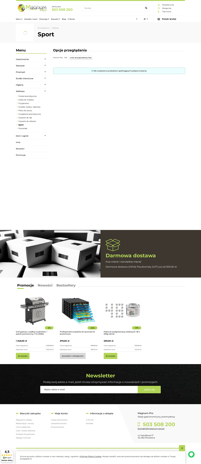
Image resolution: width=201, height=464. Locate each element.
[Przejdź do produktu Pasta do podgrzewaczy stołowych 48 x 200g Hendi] (122, 314)
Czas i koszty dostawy (25, 430)
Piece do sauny (25, 110)
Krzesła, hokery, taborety (29, 107)
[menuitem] (19, 18)
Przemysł (20, 72)
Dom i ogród (22, 136)
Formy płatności (23, 427)
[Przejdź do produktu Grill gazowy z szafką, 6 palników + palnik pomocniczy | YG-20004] (34, 314)
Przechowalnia (57, 427)
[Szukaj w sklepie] (112, 8)
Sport (21, 125)
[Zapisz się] (149, 389)
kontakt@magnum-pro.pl (151, 428)
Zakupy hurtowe (23, 438)
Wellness (20, 91)
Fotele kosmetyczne (27, 96)
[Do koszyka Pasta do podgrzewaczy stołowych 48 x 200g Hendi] (110, 356)
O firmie (89, 420)
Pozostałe (22, 128)
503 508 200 (62, 9)
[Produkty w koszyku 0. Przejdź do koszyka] (169, 18)
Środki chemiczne (24, 78)
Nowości (20, 148)
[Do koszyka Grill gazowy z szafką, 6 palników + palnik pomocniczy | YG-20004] (22, 356)
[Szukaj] (146, 8)
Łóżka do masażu (26, 100)
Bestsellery (66, 285)
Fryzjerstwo (23, 103)
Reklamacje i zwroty (25, 423)
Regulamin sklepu (24, 420)
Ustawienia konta (58, 423)
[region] (31, 194)
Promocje (21, 155)
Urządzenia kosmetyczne (29, 114)
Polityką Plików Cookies (90, 456)
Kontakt (89, 423)
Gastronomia (22, 59)
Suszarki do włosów (27, 121)
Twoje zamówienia (59, 420)
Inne (18, 142)
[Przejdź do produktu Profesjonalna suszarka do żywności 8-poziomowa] (78, 314)
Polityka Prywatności (25, 434)
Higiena (19, 85)
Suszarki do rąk (25, 118)
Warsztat (20, 65)
